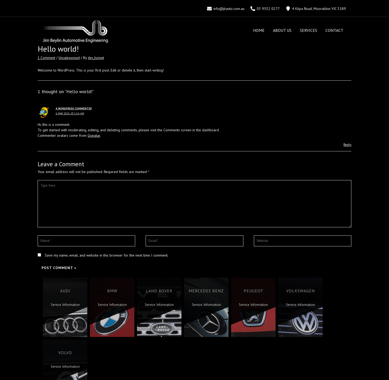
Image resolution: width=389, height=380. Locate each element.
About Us (282, 30)
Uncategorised (70, 57)
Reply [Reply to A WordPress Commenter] (346, 144)
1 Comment (47, 57)
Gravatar (94, 135)
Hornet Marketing (212, 372)
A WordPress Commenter (75, 108)
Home (259, 30)
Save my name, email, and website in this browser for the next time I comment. (106, 258)
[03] (265, 8)
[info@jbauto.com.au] (225, 8)
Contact (334, 30)
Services (308, 30)
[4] (315, 8)
